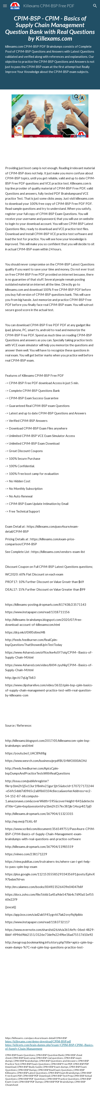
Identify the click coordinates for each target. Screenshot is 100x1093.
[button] (5, 5)
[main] (50, 44)
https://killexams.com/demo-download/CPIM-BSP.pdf (38, 1041)
